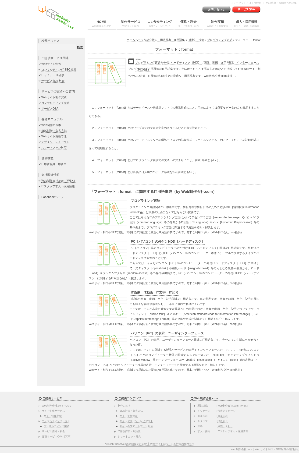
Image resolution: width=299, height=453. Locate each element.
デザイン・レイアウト (55, 142)
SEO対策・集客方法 (54, 130)
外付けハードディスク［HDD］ (182, 62)
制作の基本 (124, 405)
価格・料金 (188, 23)
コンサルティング (159, 23)
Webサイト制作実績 (54, 97)
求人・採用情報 (246, 23)
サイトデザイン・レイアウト (136, 421)
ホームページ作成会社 (141, 40)
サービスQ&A (246, 9)
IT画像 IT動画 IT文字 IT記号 (154, 292)
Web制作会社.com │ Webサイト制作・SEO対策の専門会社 (160, 443)
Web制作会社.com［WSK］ (58, 180)
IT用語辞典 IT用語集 (171, 40)
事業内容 (222, 415)
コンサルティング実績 (55, 103)
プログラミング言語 (219, 40)
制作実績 (217, 23)
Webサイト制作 (51, 64)
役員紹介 (222, 421)
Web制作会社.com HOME (56, 405)
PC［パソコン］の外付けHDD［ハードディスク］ (168, 241)
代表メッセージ (226, 410)
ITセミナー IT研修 (52, 75)
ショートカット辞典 (129, 436)
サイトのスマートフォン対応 (136, 426)
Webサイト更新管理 (54, 136)
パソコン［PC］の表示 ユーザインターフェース (167, 333)
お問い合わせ (216, 9)
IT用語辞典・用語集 (53, 164)
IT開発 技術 (196, 40)
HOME (101, 23)
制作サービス (130, 23)
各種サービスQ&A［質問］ (57, 436)
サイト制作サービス (53, 410)
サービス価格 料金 (52, 80)
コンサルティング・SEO (56, 421)
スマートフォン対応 (54, 147)
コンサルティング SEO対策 (58, 69)
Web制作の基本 (51, 125)
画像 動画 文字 (215, 62)
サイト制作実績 (53, 415)
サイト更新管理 (129, 415)
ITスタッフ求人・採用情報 (58, 186)
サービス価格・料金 (53, 431)
